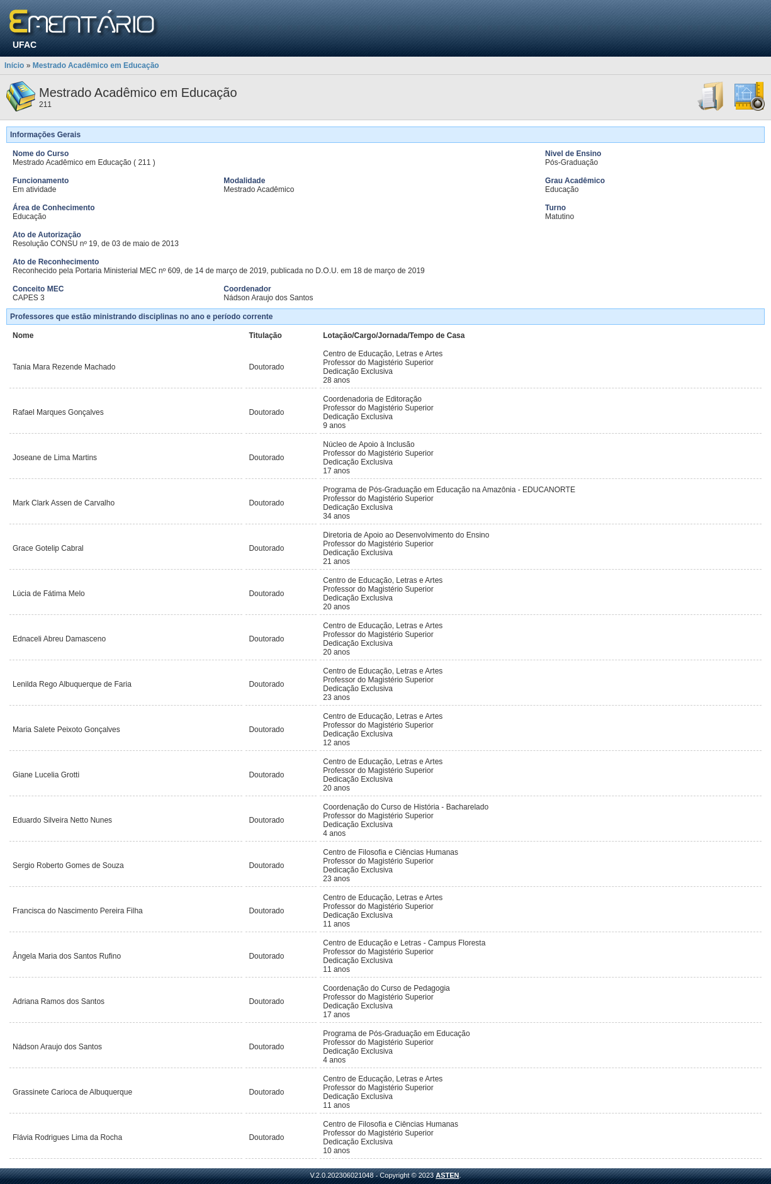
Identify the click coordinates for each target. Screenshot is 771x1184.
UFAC (25, 45)
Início (14, 65)
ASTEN (447, 1175)
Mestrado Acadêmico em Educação (96, 65)
